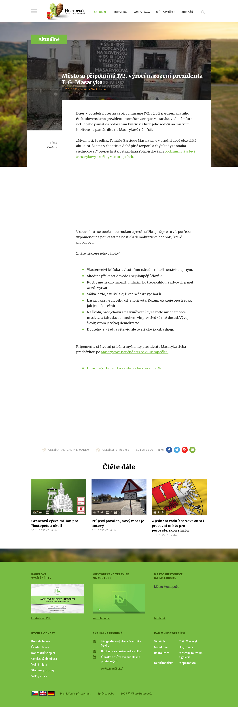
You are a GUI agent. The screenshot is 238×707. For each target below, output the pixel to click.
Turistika (120, 12)
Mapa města (187, 663)
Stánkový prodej (42, 670)
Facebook (159, 618)
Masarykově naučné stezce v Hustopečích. (134, 352)
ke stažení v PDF (41, 618)
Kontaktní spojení (43, 653)
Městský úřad (165, 12)
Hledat (203, 12)
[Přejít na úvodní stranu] (65, 11)
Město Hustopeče (166, 587)
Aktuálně (100, 12)
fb (169, 449)
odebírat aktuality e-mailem (68, 449)
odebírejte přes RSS (115, 449)
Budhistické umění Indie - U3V (121, 651)
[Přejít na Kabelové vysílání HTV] (57, 598)
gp (184, 449)
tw (177, 449)
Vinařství (160, 641)
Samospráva (141, 12)
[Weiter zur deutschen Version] (51, 693)
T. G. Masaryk (188, 641)
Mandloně (161, 647)
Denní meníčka (163, 663)
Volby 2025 (39, 676)
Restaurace (161, 653)
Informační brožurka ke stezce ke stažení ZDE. (124, 368)
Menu (34, 11)
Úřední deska (40, 647)
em (192, 449)
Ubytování (186, 647)
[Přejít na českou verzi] (35, 693)
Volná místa (39, 664)
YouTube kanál (101, 618)
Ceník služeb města (44, 659)
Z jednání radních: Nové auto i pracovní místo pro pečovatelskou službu (178, 525)
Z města (52, 147)
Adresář (187, 12)
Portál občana (40, 641)
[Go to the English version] (43, 693)
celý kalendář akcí (112, 668)
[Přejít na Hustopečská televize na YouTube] (119, 598)
